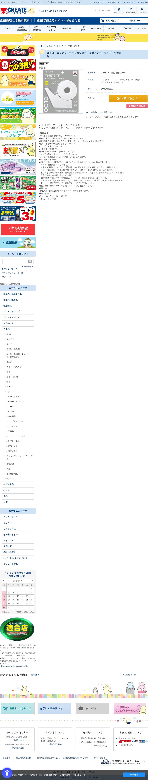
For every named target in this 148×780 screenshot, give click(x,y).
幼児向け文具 (13, 441)
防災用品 (10, 479)
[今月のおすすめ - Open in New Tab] (18, 80)
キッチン (10, 339)
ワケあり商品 (9, 529)
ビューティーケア (81, 28)
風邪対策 (7, 546)
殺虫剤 (9, 362)
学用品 (11, 431)
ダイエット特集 (10, 564)
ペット (6, 490)
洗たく (9, 344)
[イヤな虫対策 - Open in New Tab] (18, 149)
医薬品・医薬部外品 (22, 28)
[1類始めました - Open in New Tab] (18, 213)
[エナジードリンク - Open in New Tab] (18, 183)
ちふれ (6, 523)
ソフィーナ (6, 277)
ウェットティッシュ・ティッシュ (20, 457)
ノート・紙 (12, 426)
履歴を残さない (131, 675)
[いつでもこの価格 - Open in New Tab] (18, 65)
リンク (82, 775)
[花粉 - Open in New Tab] (18, 115)
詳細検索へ (28, 266)
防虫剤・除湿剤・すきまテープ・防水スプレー (19, 355)
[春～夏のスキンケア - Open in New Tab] (18, 132)
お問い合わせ (99, 758)
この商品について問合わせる (101, 112)
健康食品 (66, 28)
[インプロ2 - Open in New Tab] (18, 98)
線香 (8, 382)
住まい (9, 334)
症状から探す (9, 552)
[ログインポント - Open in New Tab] (18, 198)
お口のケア (96, 28)
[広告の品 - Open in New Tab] (18, 51)
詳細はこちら (56, 744)
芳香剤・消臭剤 (13, 349)
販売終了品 (12, 451)
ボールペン (12, 406)
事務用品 (12, 416)
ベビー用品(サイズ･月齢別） (16, 558)
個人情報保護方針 (23, 758)
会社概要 (6, 758)
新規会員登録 (18, 748)
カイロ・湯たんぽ (14, 367)
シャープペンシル (15, 401)
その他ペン (12, 411)
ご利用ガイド (18, 740)
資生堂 (20, 273)
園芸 (8, 372)
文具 (8, 391)
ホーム (7, 28)
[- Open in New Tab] (18, 166)
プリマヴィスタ (8, 273)
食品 (5, 496)
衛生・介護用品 (37, 28)
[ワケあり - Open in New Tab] (18, 229)
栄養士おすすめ (10, 534)
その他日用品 (12, 474)
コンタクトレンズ (51, 28)
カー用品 (10, 386)
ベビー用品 (125, 28)
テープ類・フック (15, 421)
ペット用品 (140, 28)
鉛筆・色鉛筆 (13, 396)
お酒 (5, 502)
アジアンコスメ (10, 517)
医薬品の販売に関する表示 (76, 758)
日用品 (111, 28)
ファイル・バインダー (17, 436)
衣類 (8, 469)
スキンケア (8, 540)
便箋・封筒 (12, 446)
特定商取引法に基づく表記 (48, 758)
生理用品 (10, 464)
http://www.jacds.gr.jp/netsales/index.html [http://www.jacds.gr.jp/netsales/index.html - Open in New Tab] (14, 666)
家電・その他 (12, 377)
